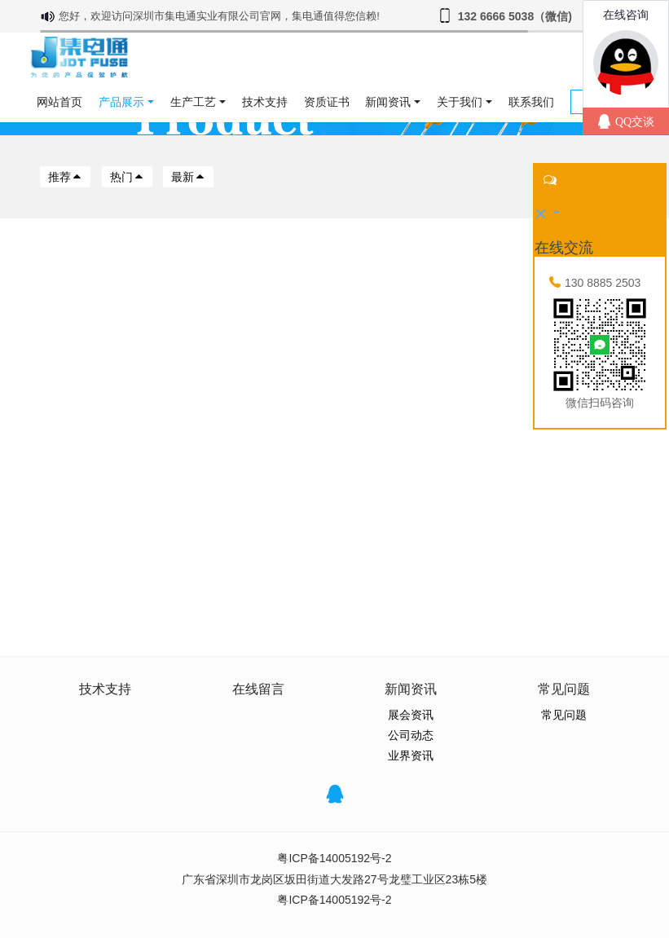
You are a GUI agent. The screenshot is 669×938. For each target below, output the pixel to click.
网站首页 (59, 101)
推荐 (65, 176)
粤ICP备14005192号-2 (334, 858)
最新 (188, 176)
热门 (127, 176)
